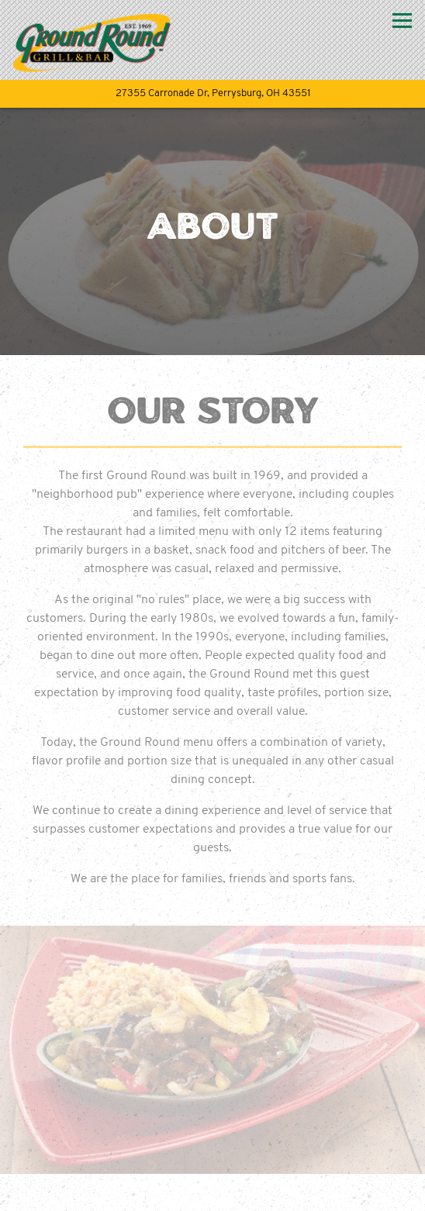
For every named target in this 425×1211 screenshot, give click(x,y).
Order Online (212, 1192)
